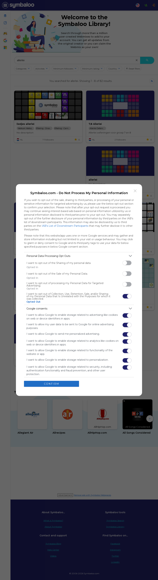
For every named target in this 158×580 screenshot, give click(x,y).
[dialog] (79, 290)
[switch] (127, 263)
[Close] (135, 191)
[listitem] (79, 255)
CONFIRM (51, 383)
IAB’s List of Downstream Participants (65, 225)
